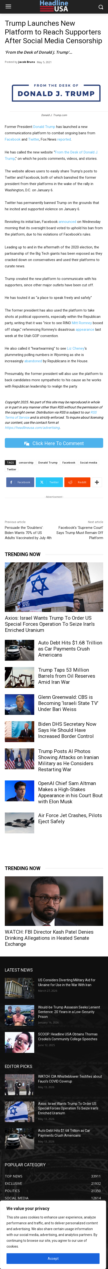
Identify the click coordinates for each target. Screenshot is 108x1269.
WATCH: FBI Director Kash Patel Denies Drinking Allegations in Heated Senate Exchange (49, 938)
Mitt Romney (82, 323)
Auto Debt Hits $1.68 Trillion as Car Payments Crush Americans (70, 649)
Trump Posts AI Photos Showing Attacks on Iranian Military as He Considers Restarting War (68, 760)
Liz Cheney (75, 348)
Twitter (33, 139)
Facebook (12, 139)
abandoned (33, 361)
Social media (88, 462)
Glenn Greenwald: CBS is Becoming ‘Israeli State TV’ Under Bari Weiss (68, 703)
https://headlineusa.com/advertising (32, 428)
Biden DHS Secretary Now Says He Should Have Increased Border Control (67, 730)
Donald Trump (44, 127)
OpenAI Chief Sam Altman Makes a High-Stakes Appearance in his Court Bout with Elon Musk (70, 792)
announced (67, 222)
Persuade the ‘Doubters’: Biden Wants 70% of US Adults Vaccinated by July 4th (28, 532)
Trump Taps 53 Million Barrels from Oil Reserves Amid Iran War (66, 676)
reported (64, 139)
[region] (53, 1235)
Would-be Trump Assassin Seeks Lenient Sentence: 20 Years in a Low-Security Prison (69, 1011)
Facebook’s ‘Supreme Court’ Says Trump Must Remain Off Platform (79, 532)
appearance (85, 329)
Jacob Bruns (26, 62)
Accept (53, 1259)
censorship (26, 462)
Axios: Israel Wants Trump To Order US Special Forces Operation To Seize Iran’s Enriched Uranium (50, 624)
